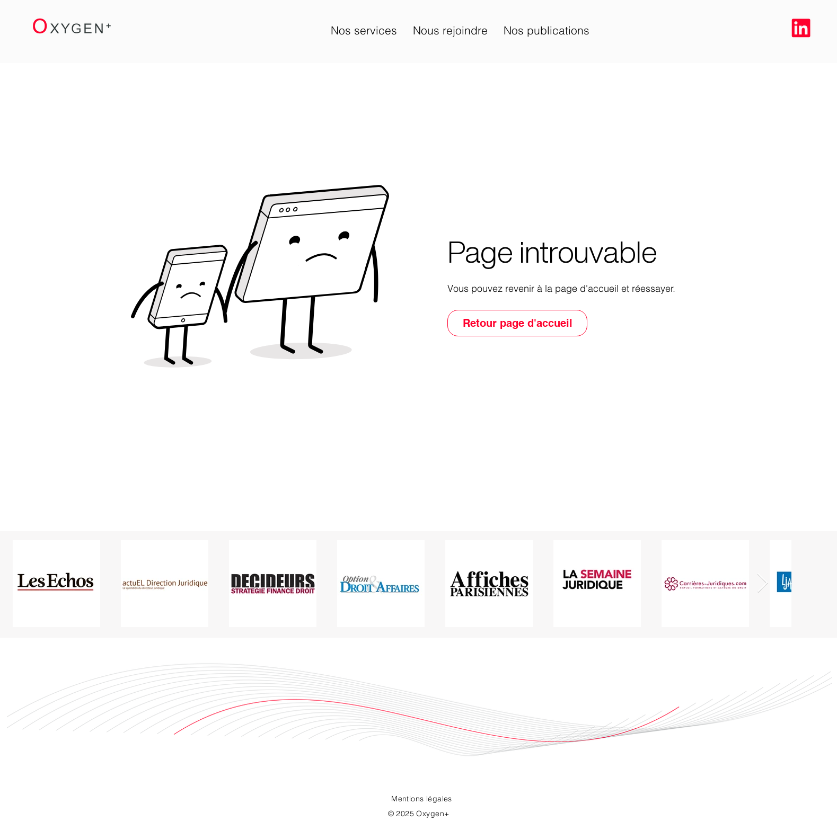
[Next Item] (762, 583)
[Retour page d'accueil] (517, 323)
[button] (364, 30)
